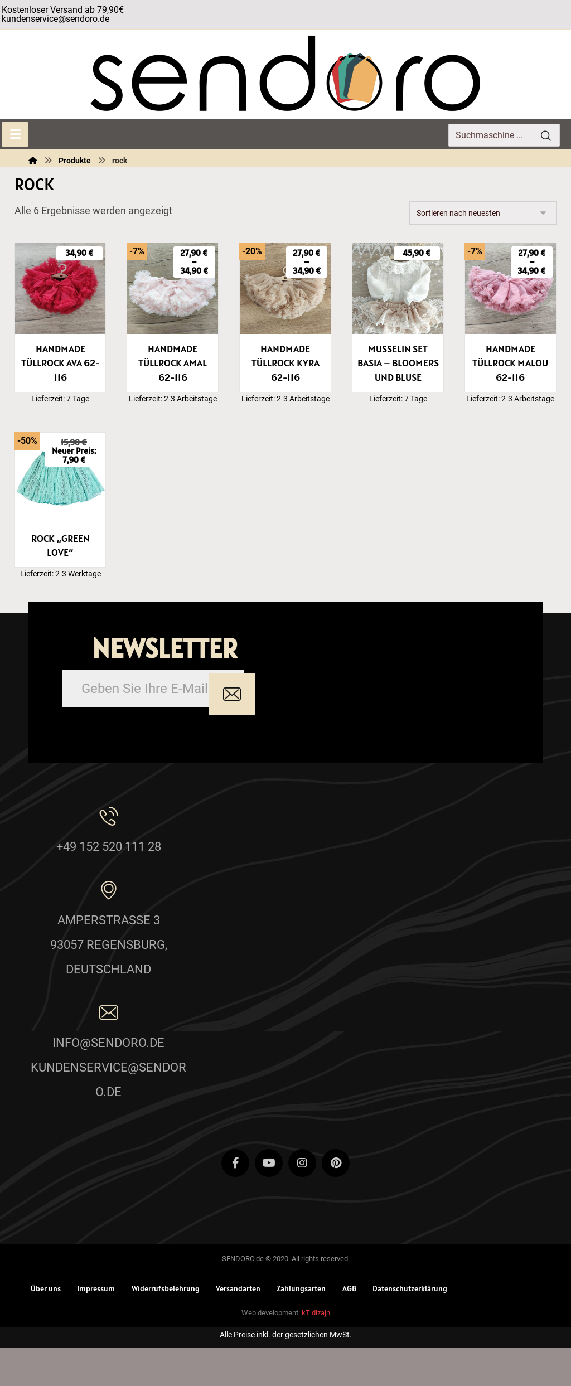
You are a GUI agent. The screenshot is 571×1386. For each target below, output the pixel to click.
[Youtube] (269, 1199)
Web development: (270, 1351)
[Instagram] (302, 1199)
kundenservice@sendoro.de (55, 18)
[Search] (546, 135)
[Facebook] (235, 1199)
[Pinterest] (336, 1199)
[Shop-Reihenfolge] (483, 213)
